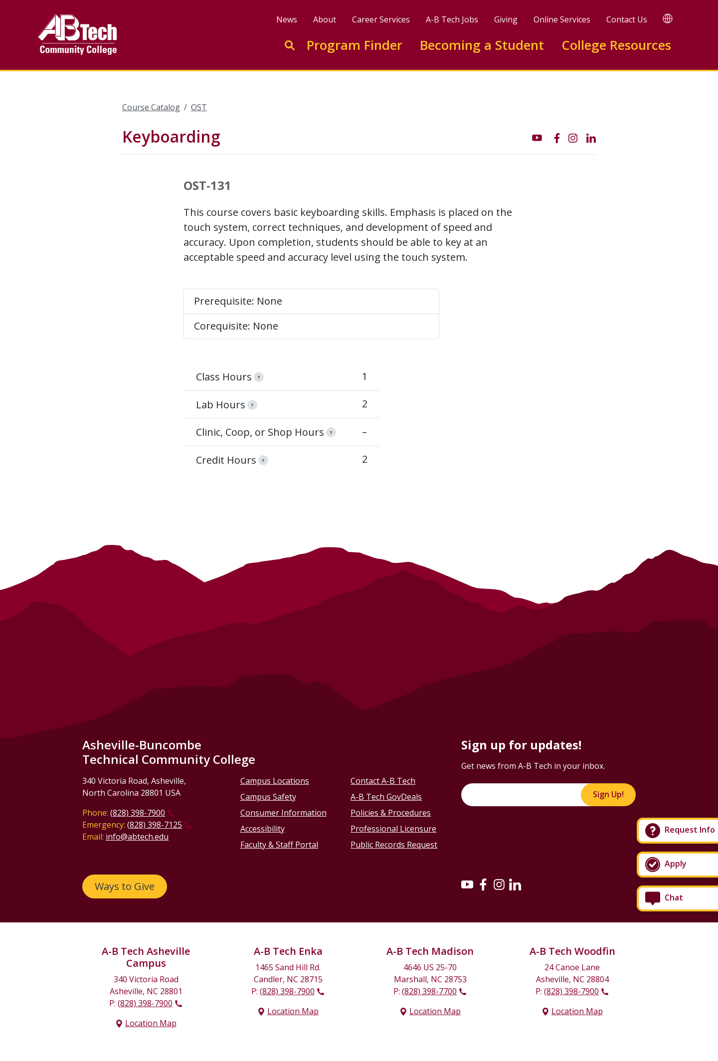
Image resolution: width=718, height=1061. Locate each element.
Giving (506, 19)
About (324, 19)
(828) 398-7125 (154, 824)
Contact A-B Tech (383, 780)
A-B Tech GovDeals (386, 796)
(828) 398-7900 (137, 812)
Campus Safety (268, 796)
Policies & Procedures (391, 812)
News (286, 19)
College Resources (616, 45)
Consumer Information (283, 812)
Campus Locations (274, 780)
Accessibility (262, 828)
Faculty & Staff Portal (279, 844)
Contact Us (626, 19)
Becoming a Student (482, 45)
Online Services (562, 19)
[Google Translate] (668, 18)
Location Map (151, 1023)
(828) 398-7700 (429, 991)
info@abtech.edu (137, 836)
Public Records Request (394, 844)
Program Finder (354, 45)
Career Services (381, 19)
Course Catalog (151, 107)
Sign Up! (608, 794)
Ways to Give (125, 886)
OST (199, 107)
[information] (259, 377)
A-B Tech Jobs (452, 19)
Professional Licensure (393, 828)
